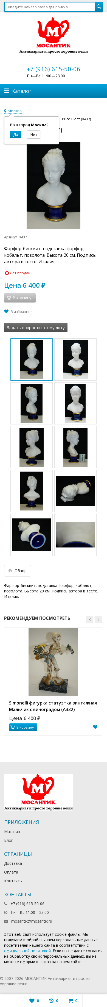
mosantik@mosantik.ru (31, 921)
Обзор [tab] (18, 570)
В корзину (22, 727)
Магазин (12, 831)
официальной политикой (27, 950)
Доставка (13, 863)
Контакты (13, 880)
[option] (53, 681)
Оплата (11, 872)
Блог (8, 840)
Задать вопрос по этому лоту (36, 327)
